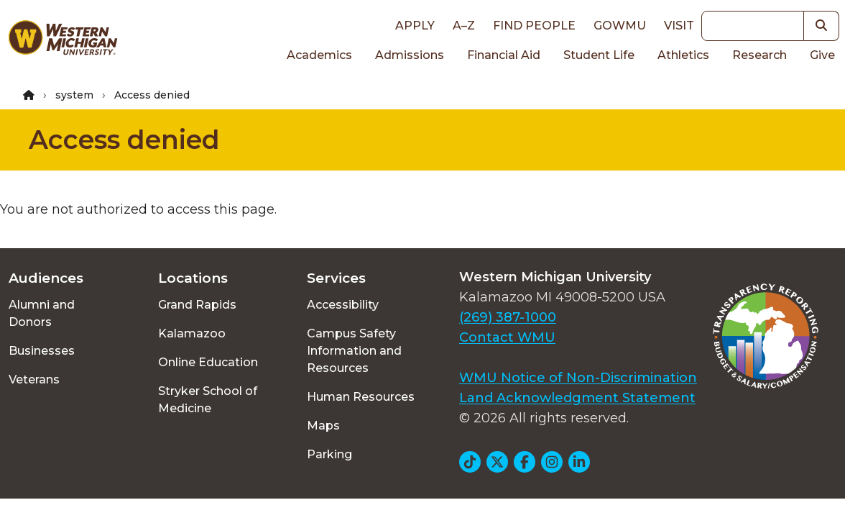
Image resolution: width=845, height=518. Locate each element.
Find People (534, 25)
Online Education (208, 362)
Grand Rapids (197, 305)
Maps (323, 425)
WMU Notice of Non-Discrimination (578, 378)
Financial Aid (503, 55)
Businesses (42, 351)
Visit (679, 25)
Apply (415, 25)
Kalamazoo (192, 333)
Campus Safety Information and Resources (354, 351)
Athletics (683, 55)
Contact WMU (507, 337)
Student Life (598, 55)
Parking (329, 454)
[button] (821, 26)
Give (822, 55)
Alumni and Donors (42, 313)
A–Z (464, 25)
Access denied (124, 139)
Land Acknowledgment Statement (577, 398)
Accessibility (343, 305)
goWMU (620, 25)
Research (759, 55)
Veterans (34, 379)
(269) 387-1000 (507, 317)
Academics (319, 55)
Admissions (409, 55)
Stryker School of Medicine (207, 399)
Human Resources (361, 397)
